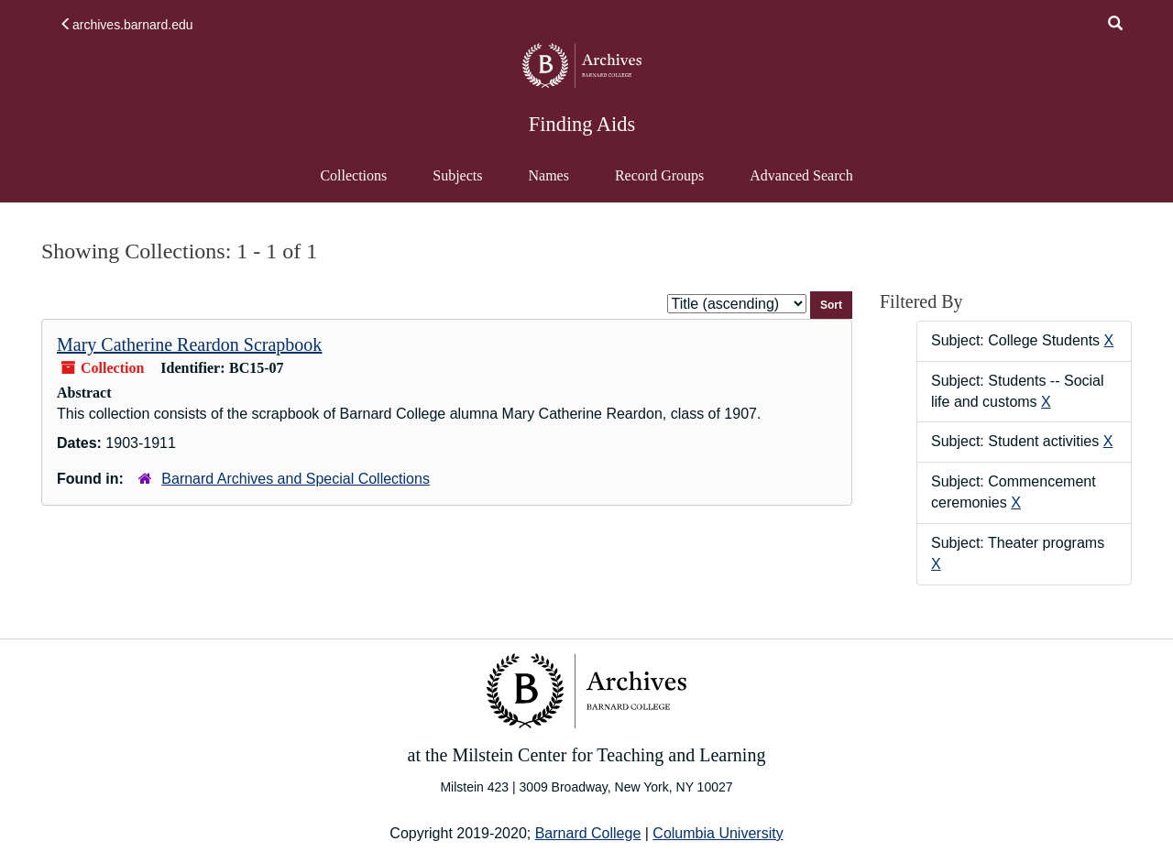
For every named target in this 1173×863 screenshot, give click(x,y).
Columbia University (717, 833)
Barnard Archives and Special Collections (295, 478)
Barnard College (588, 833)
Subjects (457, 175)
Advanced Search (800, 184)
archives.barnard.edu (126, 24)
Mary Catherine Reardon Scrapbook (189, 344)
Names (548, 175)
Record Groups (659, 175)
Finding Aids (582, 124)
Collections (353, 175)
